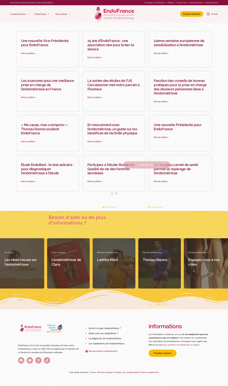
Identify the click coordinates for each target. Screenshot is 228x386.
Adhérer (171, 2)
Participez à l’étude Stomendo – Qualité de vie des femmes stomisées (112, 169)
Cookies (92, 372)
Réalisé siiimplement (149, 372)
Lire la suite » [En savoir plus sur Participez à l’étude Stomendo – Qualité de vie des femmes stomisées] (94, 181)
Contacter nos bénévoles (154, 2)
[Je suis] (212, 14)
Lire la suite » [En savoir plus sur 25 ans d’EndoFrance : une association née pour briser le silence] (94, 57)
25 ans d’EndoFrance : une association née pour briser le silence (110, 45)
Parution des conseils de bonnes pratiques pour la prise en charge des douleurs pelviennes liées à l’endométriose (180, 87)
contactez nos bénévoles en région (183, 345)
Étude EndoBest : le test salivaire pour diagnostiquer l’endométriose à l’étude (46, 169)
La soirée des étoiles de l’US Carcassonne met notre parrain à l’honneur (113, 85)
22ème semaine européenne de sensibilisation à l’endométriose (179, 43)
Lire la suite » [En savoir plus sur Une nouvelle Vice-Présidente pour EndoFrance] (28, 53)
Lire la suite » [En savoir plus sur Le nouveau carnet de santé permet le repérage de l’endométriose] (161, 181)
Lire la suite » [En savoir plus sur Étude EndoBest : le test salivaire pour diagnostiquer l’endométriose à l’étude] (28, 181)
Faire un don (182, 2)
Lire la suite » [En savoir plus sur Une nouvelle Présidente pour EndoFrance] (161, 137)
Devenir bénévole (196, 2)
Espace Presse (212, 2)
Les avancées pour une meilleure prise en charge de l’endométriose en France (47, 85)
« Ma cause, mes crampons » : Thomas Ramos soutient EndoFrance (44, 129)
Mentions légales (105, 372)
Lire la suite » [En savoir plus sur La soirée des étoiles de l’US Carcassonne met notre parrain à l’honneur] (94, 97)
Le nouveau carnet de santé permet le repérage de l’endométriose (176, 169)
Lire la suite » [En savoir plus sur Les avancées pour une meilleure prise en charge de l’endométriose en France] (28, 97)
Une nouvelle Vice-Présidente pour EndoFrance (44, 43)
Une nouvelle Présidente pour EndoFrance (177, 127)
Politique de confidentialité (126, 372)
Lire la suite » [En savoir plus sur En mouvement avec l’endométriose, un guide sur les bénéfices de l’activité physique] (94, 141)
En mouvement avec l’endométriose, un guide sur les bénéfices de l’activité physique (112, 129)
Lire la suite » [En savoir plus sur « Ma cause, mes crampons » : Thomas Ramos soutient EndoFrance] (28, 141)
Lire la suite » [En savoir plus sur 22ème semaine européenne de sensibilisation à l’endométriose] (161, 53)
